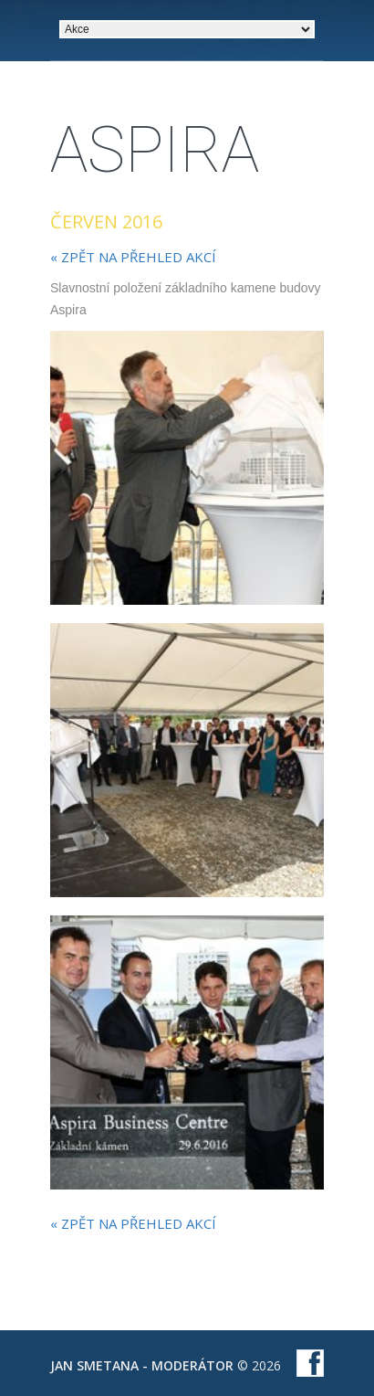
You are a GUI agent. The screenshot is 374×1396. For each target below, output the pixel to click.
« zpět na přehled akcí (133, 257)
